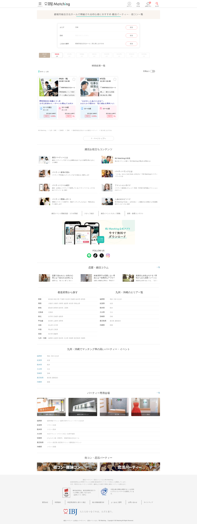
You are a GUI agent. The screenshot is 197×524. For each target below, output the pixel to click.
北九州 (119, 298)
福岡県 (50, 337)
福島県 (61, 315)
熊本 (111, 306)
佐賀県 (55, 337)
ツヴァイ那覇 (51, 445)
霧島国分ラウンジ (75, 441)
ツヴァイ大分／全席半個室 (66, 432)
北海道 (50, 311)
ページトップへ (100, 138)
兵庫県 (61, 302)
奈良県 (71, 302)
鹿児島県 (77, 337)
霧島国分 (118, 319)
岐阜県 (61, 306)
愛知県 (50, 306)
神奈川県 (56, 298)
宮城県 (55, 315)
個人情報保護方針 (99, 500)
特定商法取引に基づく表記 (80, 500)
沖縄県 (83, 337)
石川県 (55, 324)
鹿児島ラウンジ (63, 441)
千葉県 (62, 298)
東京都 (50, 298)
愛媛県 (55, 332)
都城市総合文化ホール (71, 437)
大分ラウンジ (51, 432)
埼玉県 (67, 298)
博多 (111, 298)
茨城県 (72, 298)
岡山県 (50, 328)
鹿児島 (112, 319)
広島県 (55, 328)
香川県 (50, 332)
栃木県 (78, 298)
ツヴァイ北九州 (78, 419)
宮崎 (111, 315)
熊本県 (61, 337)
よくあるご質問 (114, 500)
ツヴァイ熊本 (51, 428)
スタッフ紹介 (92, 213)
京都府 (55, 302)
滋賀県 (66, 302)
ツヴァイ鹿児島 (52, 441)
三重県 (66, 306)
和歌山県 (77, 302)
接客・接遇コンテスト (130, 213)
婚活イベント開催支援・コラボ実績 (72, 213)
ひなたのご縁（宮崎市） (55, 437)
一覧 (158, 266)
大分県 (66, 337)
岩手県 (50, 315)
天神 (114, 298)
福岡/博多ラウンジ (53, 419)
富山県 (50, 324)
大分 (111, 311)
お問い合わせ (127, 500)
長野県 (61, 319)
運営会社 (55, 500)
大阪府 (50, 302)
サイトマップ (140, 500)
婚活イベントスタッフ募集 (109, 213)
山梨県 (55, 319)
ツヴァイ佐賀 (51, 424)
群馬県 (83, 298)
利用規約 (64, 500)
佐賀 (111, 302)
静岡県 (55, 306)
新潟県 (50, 319)
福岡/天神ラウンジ (66, 419)
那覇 (111, 324)
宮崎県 (71, 337)
